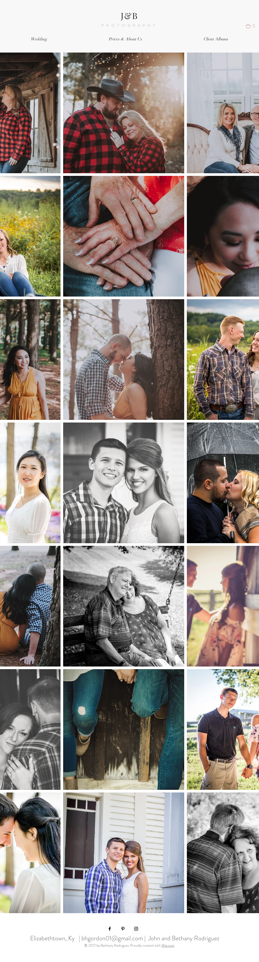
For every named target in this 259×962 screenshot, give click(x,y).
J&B (129, 15)
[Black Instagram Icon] (136, 928)
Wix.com (167, 945)
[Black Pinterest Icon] (123, 928)
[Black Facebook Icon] (109, 928)
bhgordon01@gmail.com (112, 938)
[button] (252, 26)
